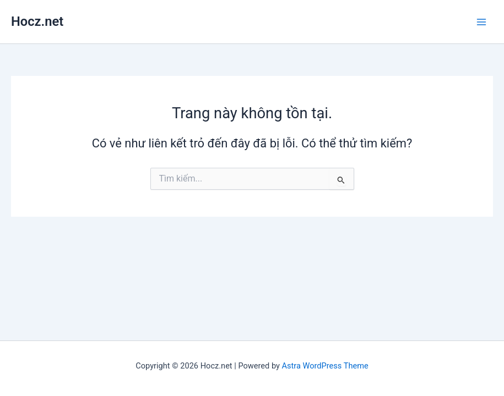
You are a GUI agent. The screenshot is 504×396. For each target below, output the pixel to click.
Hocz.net (37, 21)
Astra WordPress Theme (325, 366)
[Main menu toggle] (481, 22)
